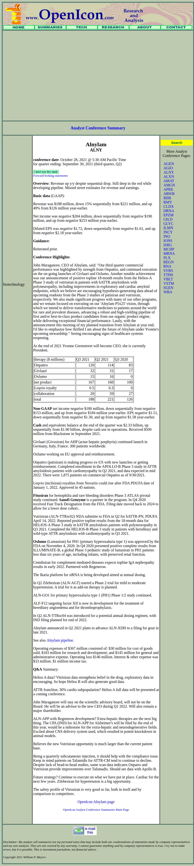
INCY (168, 232)
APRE (168, 189)
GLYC (168, 224)
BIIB (167, 198)
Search (176, 143)
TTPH (168, 275)
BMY (167, 202)
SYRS (168, 271)
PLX (167, 258)
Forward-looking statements (50, 175)
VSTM (168, 283)
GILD (167, 219)
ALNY (168, 172)
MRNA (169, 253)
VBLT (168, 279)
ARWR (169, 194)
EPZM (168, 215)
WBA (167, 292)
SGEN (168, 288)
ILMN (168, 228)
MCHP (168, 249)
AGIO (168, 168)
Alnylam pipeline (60, 640)
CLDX (168, 206)
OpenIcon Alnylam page (95, 802)
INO (166, 236)
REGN (168, 262)
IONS (167, 241)
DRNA (168, 211)
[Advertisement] (44, 75)
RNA (167, 266)
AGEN (168, 164)
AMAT (168, 181)
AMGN (169, 185)
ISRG (167, 245)
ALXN (168, 177)
